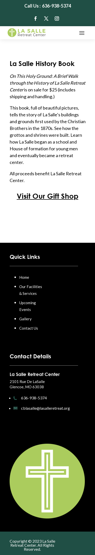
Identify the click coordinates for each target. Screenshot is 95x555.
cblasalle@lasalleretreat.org (45, 408)
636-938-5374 (34, 397)
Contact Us (28, 328)
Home (24, 277)
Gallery (25, 319)
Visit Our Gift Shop (47, 196)
